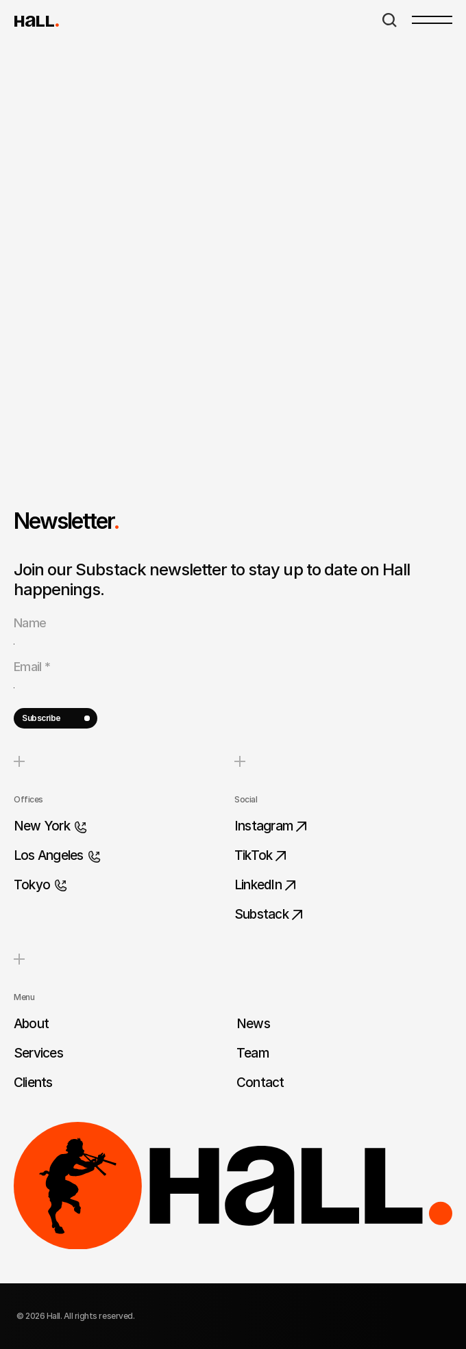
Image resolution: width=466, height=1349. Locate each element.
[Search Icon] (389, 20)
